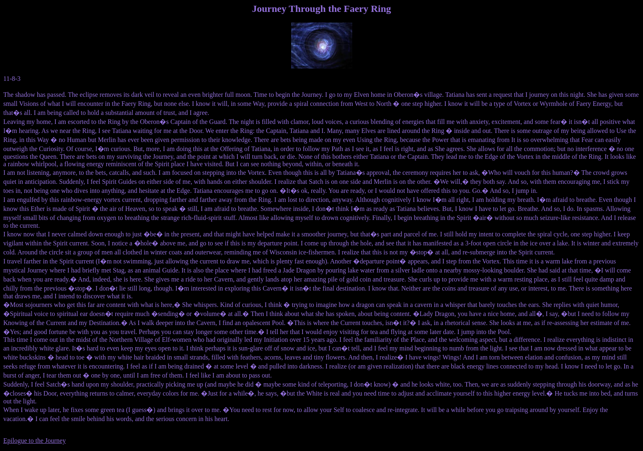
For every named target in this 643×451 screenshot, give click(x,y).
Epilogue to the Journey (34, 440)
